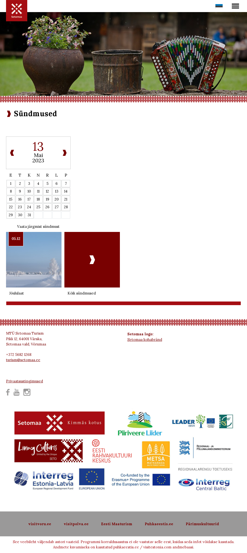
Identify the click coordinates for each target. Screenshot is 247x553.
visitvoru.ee (39, 524)
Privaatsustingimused (24, 381)
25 (38, 207)
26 (47, 207)
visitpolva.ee (76, 524)
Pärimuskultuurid (202, 524)
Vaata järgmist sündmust (38, 226)
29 (11, 215)
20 (57, 199)
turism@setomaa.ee (23, 360)
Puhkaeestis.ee (159, 524)
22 (11, 207)
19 (47, 199)
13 (56, 191)
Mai (38, 155)
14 (66, 191)
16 (20, 199)
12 (47, 191)
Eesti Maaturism (116, 524)
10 (29, 191)
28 (66, 207)
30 (20, 215)
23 (20, 207)
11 (38, 191)
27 (57, 207)
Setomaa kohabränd (144, 339)
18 (38, 199)
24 (29, 207)
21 (65, 199)
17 (29, 199)
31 (29, 215)
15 (10, 199)
